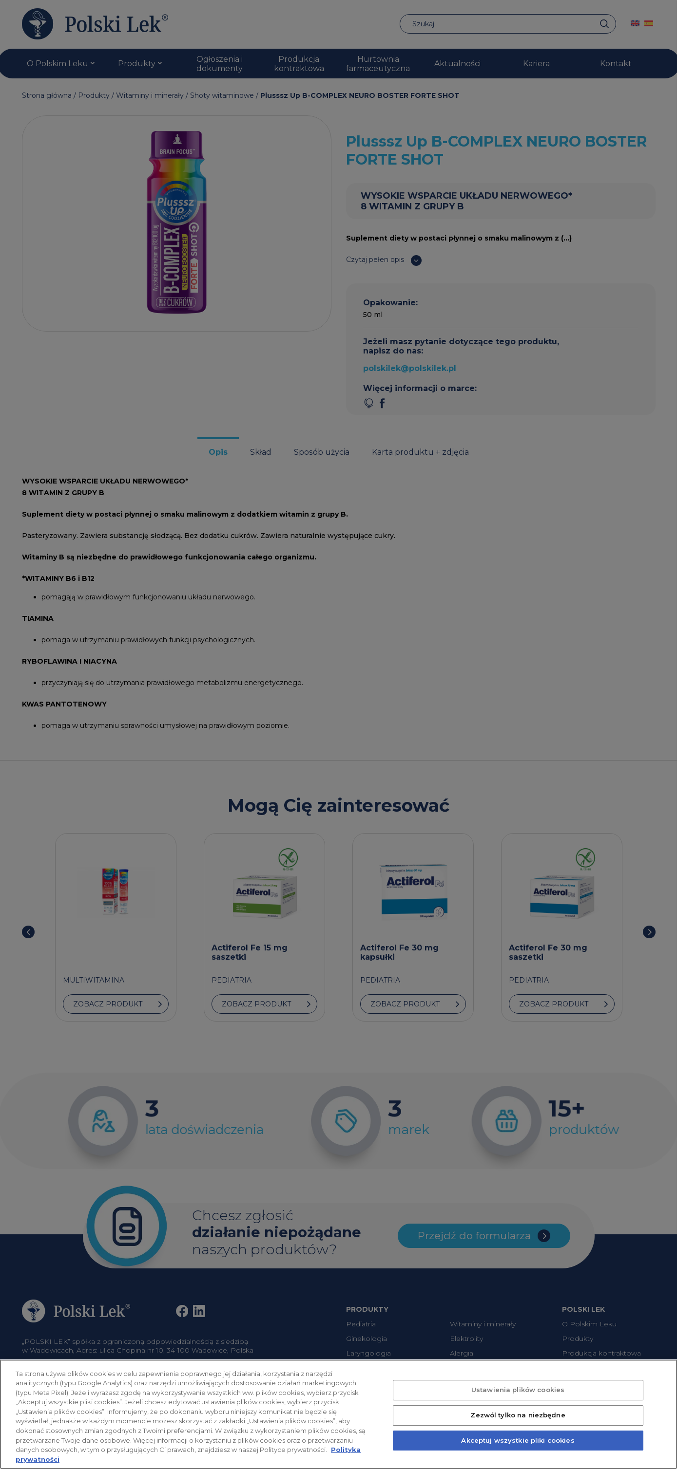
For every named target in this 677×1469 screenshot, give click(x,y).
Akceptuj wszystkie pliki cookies (517, 1451)
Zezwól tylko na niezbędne (517, 1426)
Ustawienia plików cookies (517, 1401)
